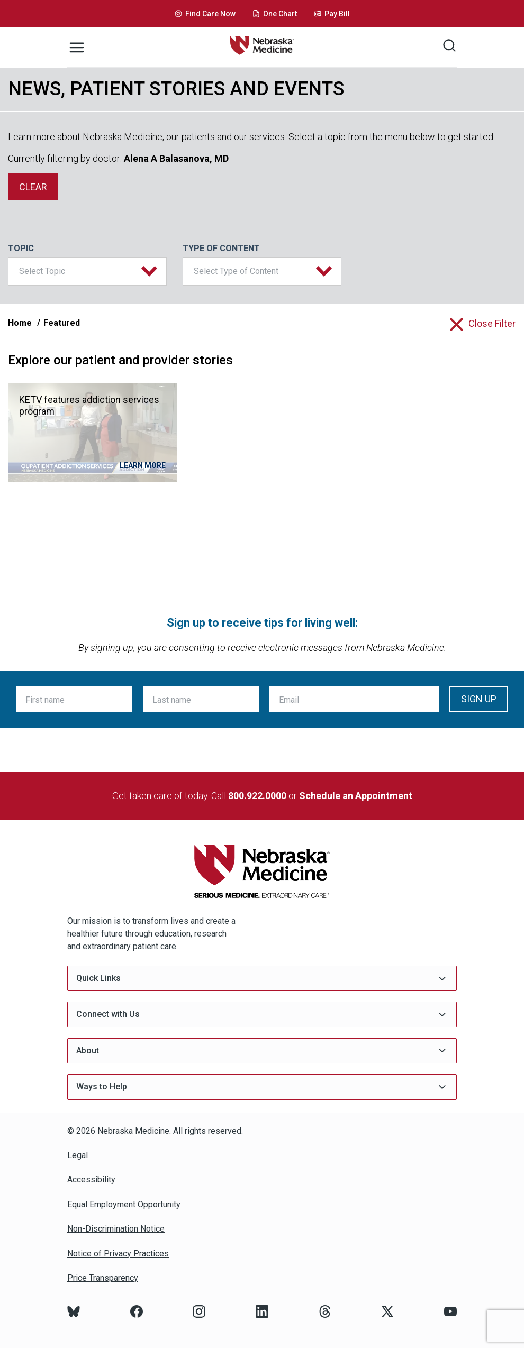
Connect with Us (262, 1014)
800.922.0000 (257, 795)
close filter (492, 323)
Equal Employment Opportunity (123, 1204)
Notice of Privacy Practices (118, 1254)
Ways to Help (262, 1087)
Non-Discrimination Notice (116, 1229)
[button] (87, 271)
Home (20, 323)
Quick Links (262, 978)
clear (33, 186)
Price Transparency (102, 1278)
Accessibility (91, 1179)
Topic (21, 248)
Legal (77, 1155)
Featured (61, 323)
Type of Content (221, 248)
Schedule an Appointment (355, 795)
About (262, 1050)
